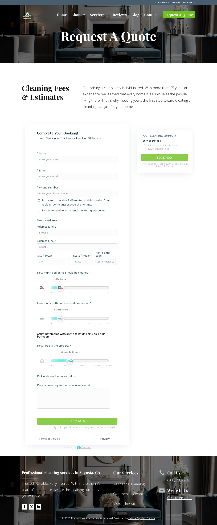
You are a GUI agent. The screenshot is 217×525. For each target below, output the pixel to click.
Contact (151, 15)
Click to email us (179, 497)
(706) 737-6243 (178, 480)
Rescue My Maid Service (141, 518)
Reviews (120, 15)
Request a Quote (178, 15)
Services (97, 15)
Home (62, 15)
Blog (136, 15)
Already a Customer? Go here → (175, 3)
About (77, 15)
